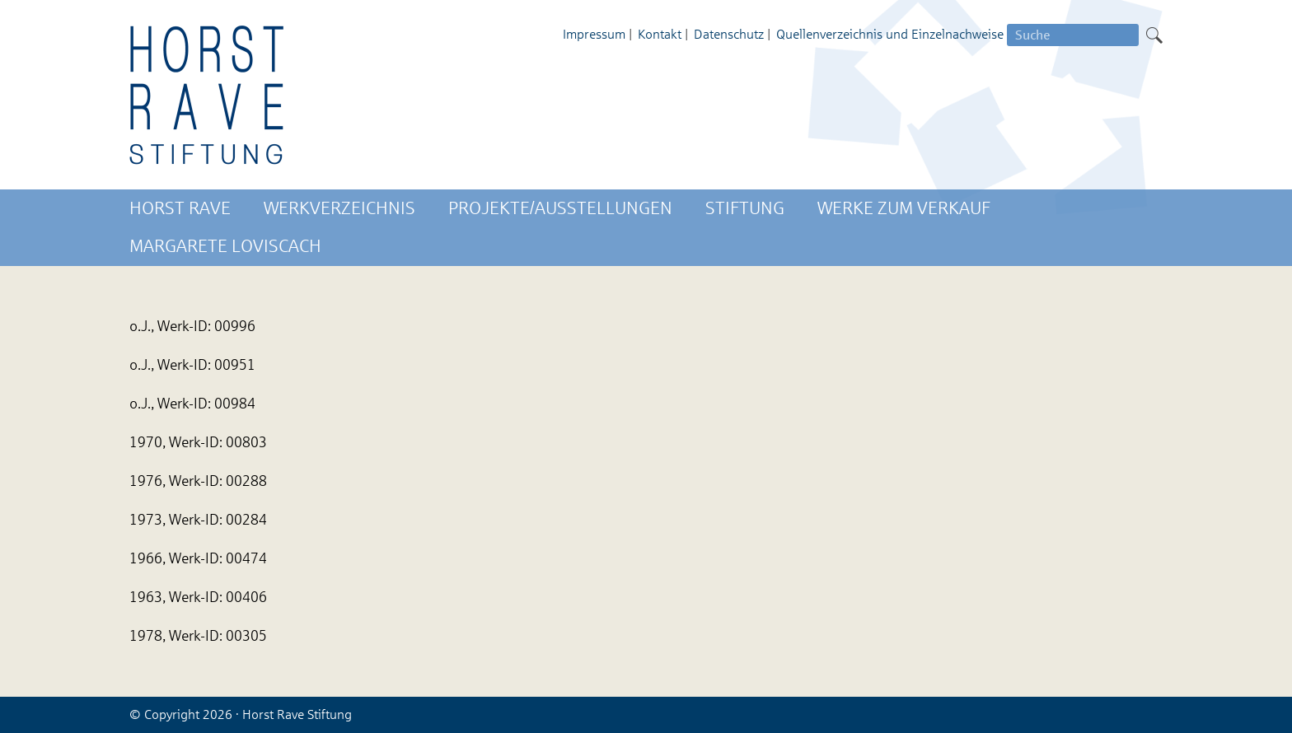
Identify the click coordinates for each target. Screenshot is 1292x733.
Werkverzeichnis (339, 208)
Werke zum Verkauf (903, 208)
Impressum (594, 34)
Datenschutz (729, 34)
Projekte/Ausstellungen (560, 208)
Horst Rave (180, 208)
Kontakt (659, 34)
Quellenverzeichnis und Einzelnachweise (890, 34)
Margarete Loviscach (225, 246)
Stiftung (744, 208)
